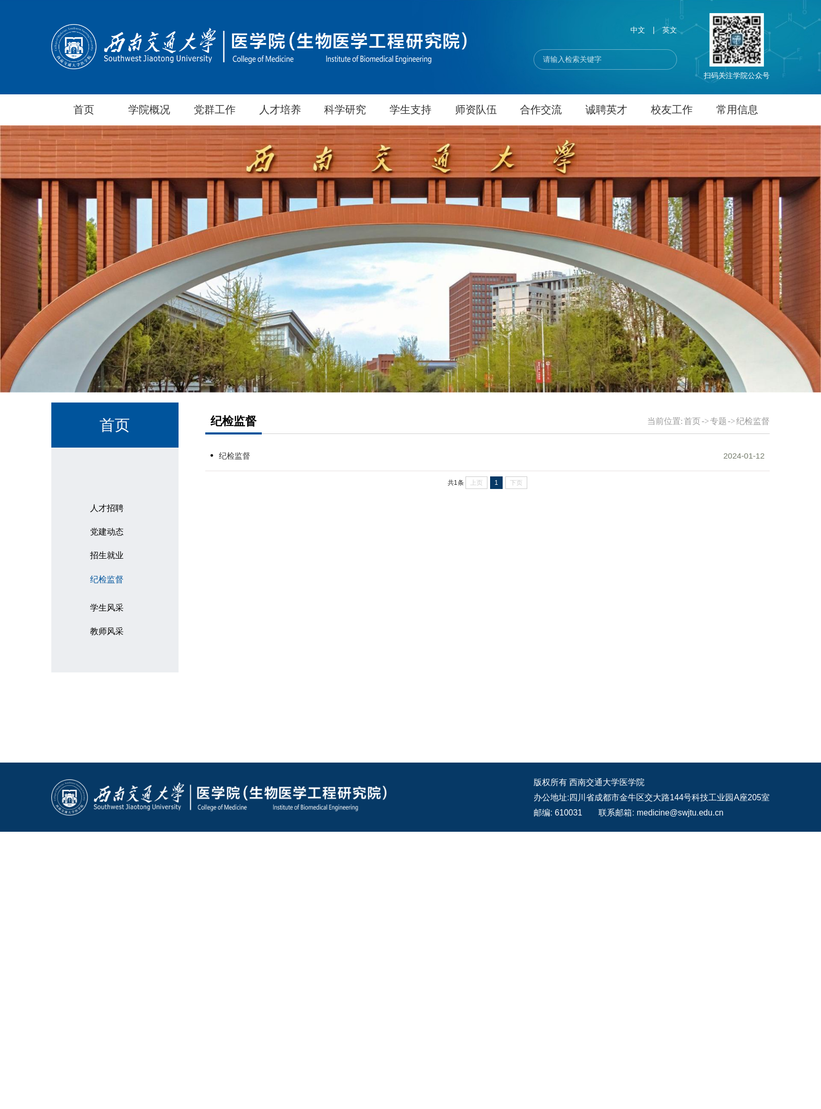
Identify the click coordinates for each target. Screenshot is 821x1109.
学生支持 (410, 109)
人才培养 (280, 109)
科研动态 (91, 588)
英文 (669, 30)
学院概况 (149, 109)
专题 (80, 696)
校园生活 (91, 660)
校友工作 (672, 109)
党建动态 (107, 747)
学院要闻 (91, 481)
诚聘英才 (606, 109)
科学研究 (345, 109)
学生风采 (107, 854)
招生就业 (91, 624)
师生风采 (91, 827)
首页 (83, 109)
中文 (637, 30)
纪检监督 (107, 794)
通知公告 (91, 517)
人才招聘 (107, 724)
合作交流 (541, 109)
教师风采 (107, 878)
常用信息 (737, 109)
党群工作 (215, 109)
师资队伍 (476, 109)
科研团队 (91, 553)
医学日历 (91, 910)
